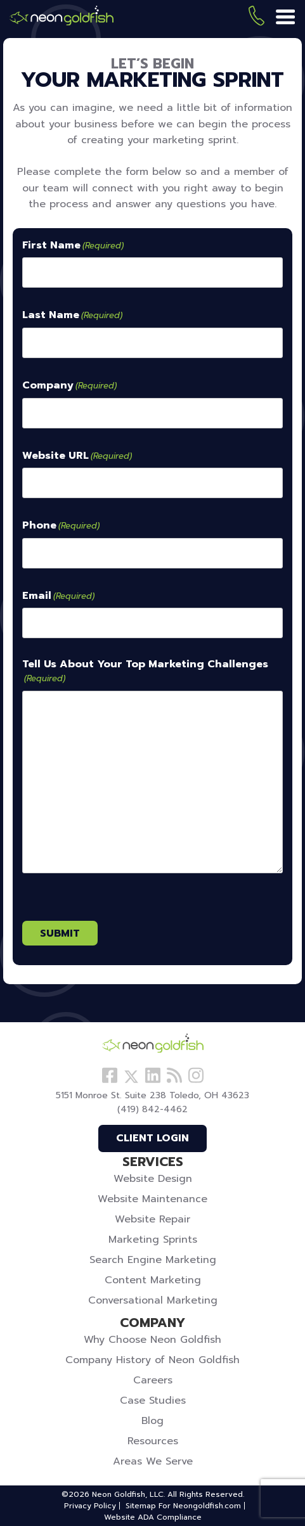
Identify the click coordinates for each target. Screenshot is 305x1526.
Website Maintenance (152, 1199)
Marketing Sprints (152, 1239)
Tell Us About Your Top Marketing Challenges (145, 671)
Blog (152, 1420)
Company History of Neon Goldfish (152, 1360)
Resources (152, 1441)
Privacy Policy (90, 1506)
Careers (152, 1380)
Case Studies (153, 1400)
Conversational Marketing (152, 1300)
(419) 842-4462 (256, 18)
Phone (61, 526)
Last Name (72, 316)
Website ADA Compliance (153, 1517)
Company (69, 386)
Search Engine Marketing (152, 1259)
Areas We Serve (153, 1461)
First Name (73, 246)
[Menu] (285, 18)
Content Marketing (153, 1280)
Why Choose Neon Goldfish (152, 1339)
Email (58, 596)
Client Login (152, 1138)
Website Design (153, 1178)
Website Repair (152, 1219)
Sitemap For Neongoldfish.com (183, 1506)
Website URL (77, 456)
